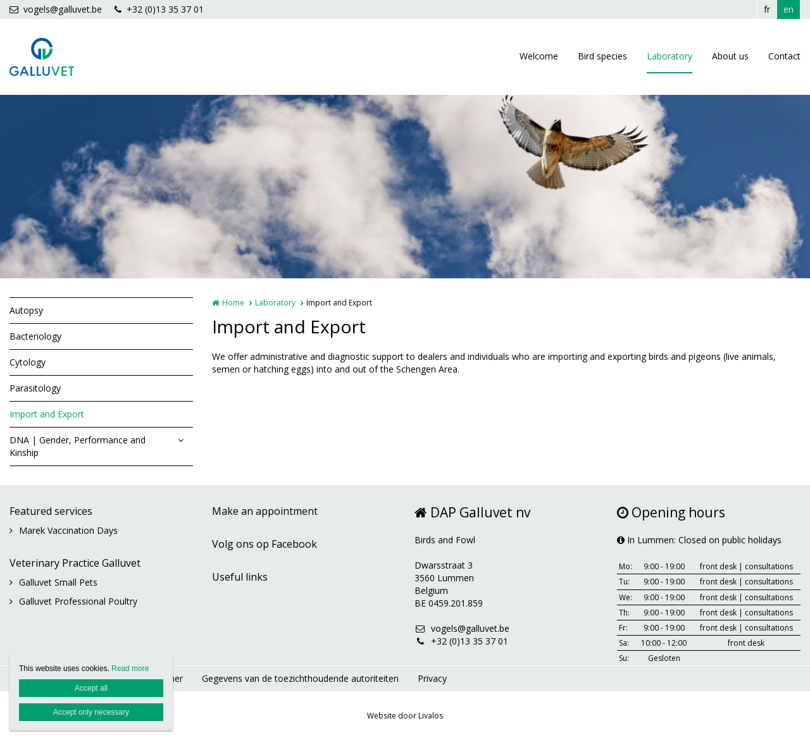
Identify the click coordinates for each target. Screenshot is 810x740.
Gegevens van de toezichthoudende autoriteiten (300, 678)
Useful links (240, 577)
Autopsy (26, 310)
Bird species (602, 56)
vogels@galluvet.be (55, 9)
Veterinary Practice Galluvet (74, 563)
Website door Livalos (405, 715)
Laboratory (669, 56)
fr (767, 9)
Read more (130, 668)
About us (730, 56)
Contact (784, 56)
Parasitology (35, 388)
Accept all (91, 688)
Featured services (50, 511)
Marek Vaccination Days (68, 530)
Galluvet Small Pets (58, 582)
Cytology (27, 362)
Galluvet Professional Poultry (78, 601)
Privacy (432, 678)
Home (233, 302)
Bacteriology (35, 336)
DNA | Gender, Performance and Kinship (77, 446)
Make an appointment (265, 511)
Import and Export (46, 414)
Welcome (539, 56)
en (788, 9)
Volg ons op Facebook (264, 544)
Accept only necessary (91, 712)
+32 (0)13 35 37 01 (159, 9)
